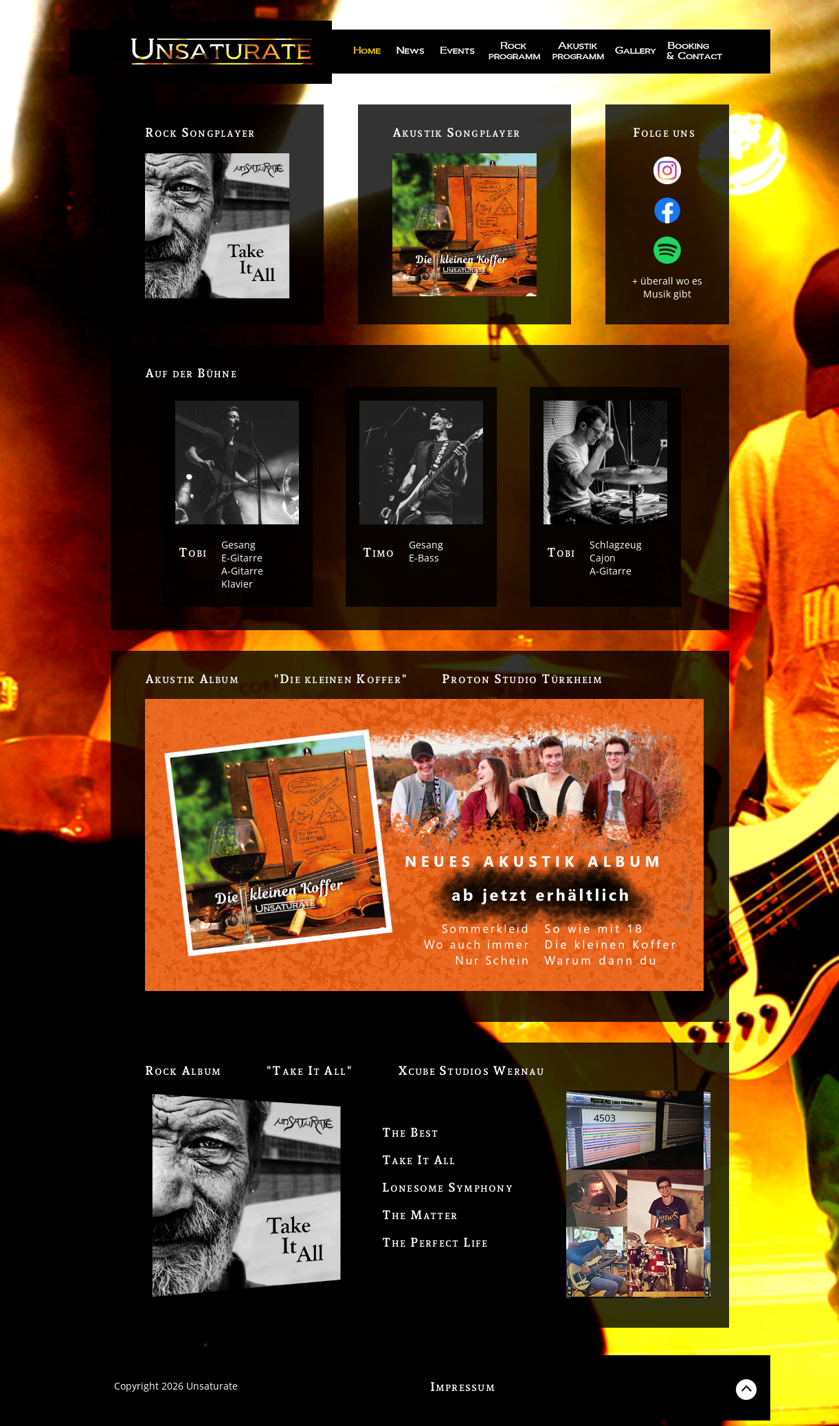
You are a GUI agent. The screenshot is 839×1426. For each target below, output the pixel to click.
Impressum (462, 1386)
